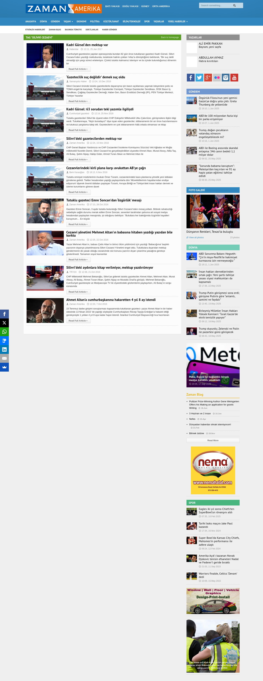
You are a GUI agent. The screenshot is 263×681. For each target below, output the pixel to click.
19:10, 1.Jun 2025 (209, 108)
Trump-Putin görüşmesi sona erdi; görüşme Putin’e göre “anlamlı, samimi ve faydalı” (219, 282)
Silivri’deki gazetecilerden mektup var (93, 138)
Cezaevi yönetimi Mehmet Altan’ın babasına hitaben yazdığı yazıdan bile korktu (118, 234)
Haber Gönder (203, 671)
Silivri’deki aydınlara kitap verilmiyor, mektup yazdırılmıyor (108, 267)
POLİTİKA (95, 21)
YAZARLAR (159, 21)
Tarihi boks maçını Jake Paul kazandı (218, 508)
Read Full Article (78, 69)
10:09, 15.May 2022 (209, 559)
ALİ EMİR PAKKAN (210, 44)
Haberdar (72, 49)
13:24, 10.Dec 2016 (99, 81)
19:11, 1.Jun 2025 (209, 255)
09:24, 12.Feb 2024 (209, 531)
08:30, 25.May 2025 (209, 171)
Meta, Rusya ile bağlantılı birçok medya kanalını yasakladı (212, 363)
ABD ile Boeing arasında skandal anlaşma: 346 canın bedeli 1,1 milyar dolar (218, 146)
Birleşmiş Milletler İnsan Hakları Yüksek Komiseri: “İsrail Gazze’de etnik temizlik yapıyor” (219, 299)
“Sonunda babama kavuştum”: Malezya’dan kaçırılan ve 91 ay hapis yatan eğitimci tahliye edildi (218, 163)
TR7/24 (71, 272)
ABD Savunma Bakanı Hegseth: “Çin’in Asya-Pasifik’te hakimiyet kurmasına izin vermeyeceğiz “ (219, 248)
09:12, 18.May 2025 (209, 307)
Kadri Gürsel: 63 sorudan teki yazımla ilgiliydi (99, 109)
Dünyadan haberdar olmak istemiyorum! (209, 409)
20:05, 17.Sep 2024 (200, 369)
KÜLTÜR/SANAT (111, 21)
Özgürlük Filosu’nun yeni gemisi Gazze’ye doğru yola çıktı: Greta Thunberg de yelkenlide (215, 101)
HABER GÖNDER (109, 29)
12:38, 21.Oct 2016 (89, 272)
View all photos (194, 228)
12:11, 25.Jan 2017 (91, 49)
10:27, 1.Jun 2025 (209, 122)
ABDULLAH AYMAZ (211, 58)
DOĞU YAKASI (130, 6)
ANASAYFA (31, 21)
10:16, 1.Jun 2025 (209, 136)
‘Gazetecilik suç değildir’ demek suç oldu (95, 77)
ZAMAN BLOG (55, 29)
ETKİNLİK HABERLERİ (35, 29)
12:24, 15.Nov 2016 (97, 143)
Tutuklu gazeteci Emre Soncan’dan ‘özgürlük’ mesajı (103, 200)
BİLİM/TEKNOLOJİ (131, 21)
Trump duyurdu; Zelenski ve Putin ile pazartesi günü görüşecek (218, 315)
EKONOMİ (81, 21)
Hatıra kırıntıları (207, 61)
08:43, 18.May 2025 (209, 321)
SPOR (147, 21)
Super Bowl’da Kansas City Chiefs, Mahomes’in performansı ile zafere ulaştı (217, 524)
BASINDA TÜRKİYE (73, 29)
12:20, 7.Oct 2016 (96, 304)
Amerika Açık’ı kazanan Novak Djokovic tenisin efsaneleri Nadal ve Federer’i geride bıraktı (218, 541)
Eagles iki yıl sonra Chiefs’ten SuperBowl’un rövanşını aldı (214, 495)
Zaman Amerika (75, 143)
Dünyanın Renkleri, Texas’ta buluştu (209, 222)
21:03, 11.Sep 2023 (209, 548)
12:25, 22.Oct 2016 (97, 240)
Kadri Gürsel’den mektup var (86, 45)
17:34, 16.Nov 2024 (209, 512)
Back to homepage (170, 37)
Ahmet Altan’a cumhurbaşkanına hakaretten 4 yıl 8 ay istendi (109, 300)
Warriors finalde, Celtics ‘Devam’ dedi (218, 555)
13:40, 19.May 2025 (209, 289)
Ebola (236, 671)
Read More (213, 425)
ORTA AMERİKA (161, 6)
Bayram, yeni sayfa (208, 46)
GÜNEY (145, 6)
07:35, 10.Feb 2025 (209, 501)
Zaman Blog (195, 379)
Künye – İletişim (222, 671)
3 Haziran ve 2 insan (199, 398)
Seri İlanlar (186, 671)
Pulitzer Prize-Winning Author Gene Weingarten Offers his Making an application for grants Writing (213, 389)
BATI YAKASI (112, 6)
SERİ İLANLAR (92, 29)
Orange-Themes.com (86, 673)
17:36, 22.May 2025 (209, 272)
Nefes (192, 404)
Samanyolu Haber (76, 81)
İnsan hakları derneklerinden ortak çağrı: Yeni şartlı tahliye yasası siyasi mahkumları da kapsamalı (218, 265)
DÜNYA (43, 21)
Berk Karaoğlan (75, 172)
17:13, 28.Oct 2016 (97, 204)
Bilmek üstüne (196, 418)
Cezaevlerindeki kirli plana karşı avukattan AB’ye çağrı (105, 168)
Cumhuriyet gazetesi (77, 113)
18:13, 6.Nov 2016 (96, 172)
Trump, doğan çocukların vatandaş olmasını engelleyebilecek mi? (217, 131)
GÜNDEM (55, 21)
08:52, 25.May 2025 (209, 153)
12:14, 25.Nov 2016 (101, 113)
